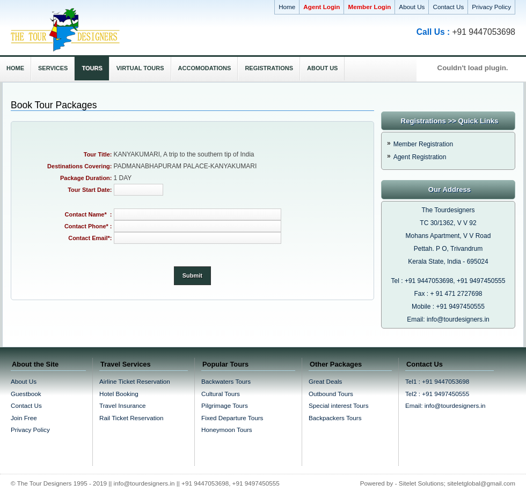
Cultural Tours (220, 393)
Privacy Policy (491, 6)
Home (287, 6)
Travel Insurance (122, 405)
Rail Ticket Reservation (131, 417)
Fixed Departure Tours (232, 417)
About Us (412, 6)
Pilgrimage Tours (224, 405)
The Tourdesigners (447, 210)
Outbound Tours (331, 393)
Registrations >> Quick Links (450, 121)
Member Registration (423, 144)
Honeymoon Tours (226, 429)
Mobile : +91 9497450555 (448, 306)
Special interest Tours (339, 405)
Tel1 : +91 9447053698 (437, 381)
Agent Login (321, 6)
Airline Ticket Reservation (134, 381)
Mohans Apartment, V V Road (448, 236)
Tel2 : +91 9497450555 (437, 393)
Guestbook (26, 393)
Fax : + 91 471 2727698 (448, 293)
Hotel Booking (118, 393)
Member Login (369, 6)
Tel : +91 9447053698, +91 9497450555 (448, 281)
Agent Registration (420, 157)
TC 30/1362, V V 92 (448, 223)
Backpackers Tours (335, 417)
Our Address (449, 189)
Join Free (24, 417)
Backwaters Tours (226, 381)
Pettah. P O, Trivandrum (448, 248)
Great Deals (325, 381)
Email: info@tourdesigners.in (448, 319)
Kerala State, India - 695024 (448, 261)
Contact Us (448, 6)
